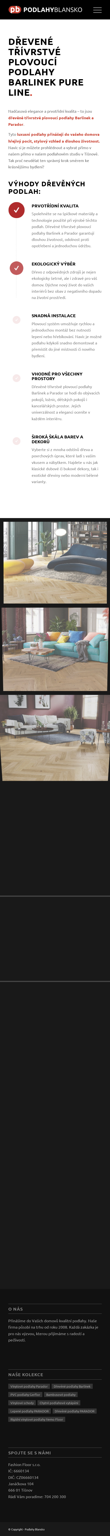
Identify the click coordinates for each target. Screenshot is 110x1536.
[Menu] (95, 9)
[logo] (45, 9)
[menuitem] (95, 9)
